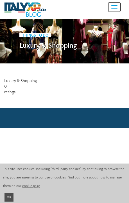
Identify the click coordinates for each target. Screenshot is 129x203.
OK (9, 197)
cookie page (31, 186)
